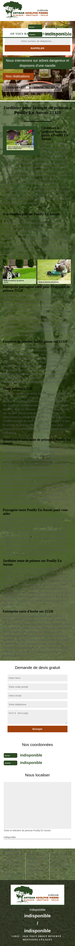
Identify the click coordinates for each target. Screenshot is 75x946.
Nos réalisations (18, 76)
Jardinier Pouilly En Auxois (12, 876)
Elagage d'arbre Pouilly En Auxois (61, 856)
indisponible (58, 26)
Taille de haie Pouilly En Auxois (61, 864)
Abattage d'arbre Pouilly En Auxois (13, 856)
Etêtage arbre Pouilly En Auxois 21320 (37, 870)
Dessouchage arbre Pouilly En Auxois (12, 866)
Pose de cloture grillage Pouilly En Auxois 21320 (37, 858)
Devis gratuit (16, 87)
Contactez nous (46, 87)
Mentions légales (37, 939)
